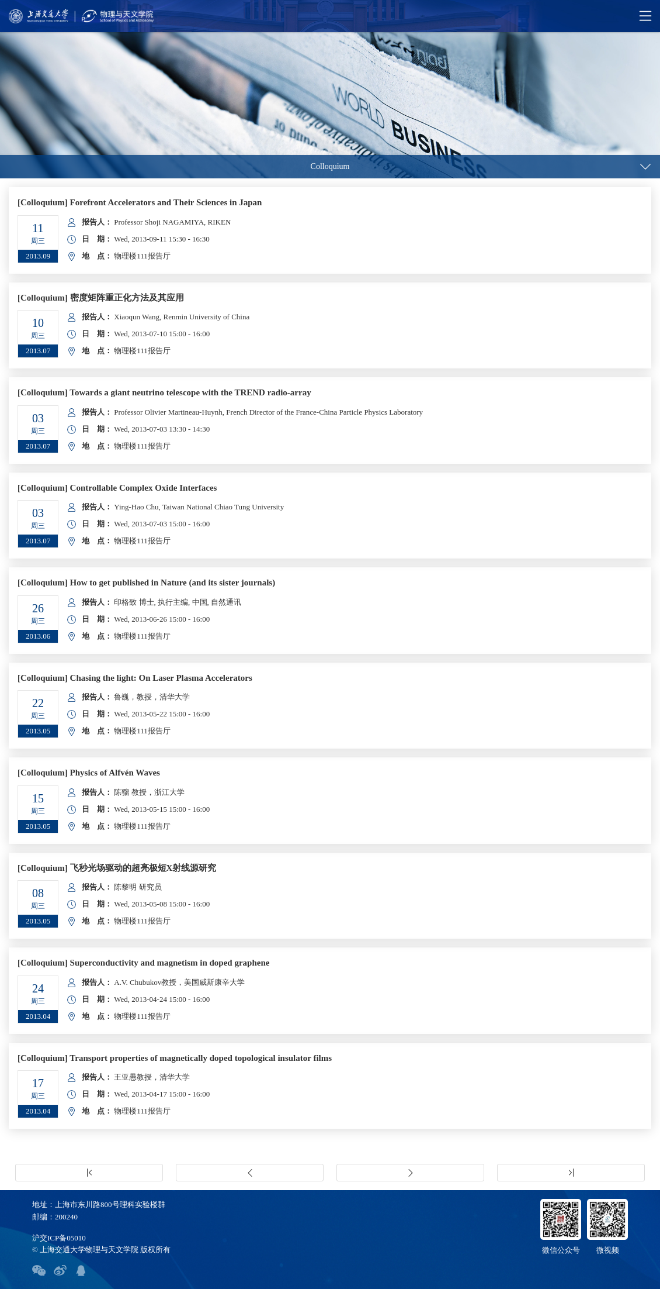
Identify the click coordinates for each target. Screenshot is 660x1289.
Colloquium (330, 166)
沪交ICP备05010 (59, 1237)
